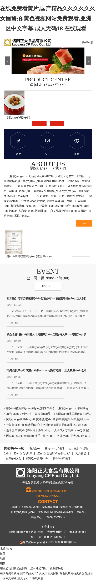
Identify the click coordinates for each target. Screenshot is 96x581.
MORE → (48, 285)
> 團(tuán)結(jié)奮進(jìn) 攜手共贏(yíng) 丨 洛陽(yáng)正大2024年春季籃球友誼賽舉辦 (48, 435)
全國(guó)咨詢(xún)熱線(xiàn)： (48, 493)
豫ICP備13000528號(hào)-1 (48, 537)
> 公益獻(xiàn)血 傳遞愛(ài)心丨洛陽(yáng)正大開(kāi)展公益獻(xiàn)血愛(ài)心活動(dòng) (48, 424)
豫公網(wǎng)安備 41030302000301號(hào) (48, 542)
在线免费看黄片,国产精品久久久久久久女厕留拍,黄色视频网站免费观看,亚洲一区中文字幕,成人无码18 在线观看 (47, 18)
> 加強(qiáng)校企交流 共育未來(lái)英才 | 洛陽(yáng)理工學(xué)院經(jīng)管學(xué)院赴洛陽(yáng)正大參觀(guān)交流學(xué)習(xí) (48, 413)
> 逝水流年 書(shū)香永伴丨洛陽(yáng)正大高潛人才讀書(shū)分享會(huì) (48, 430)
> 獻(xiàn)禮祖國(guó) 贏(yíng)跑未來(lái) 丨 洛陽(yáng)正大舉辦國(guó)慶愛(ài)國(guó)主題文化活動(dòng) (48, 408)
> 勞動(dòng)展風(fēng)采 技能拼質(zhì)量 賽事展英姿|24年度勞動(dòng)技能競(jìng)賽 (48, 419)
